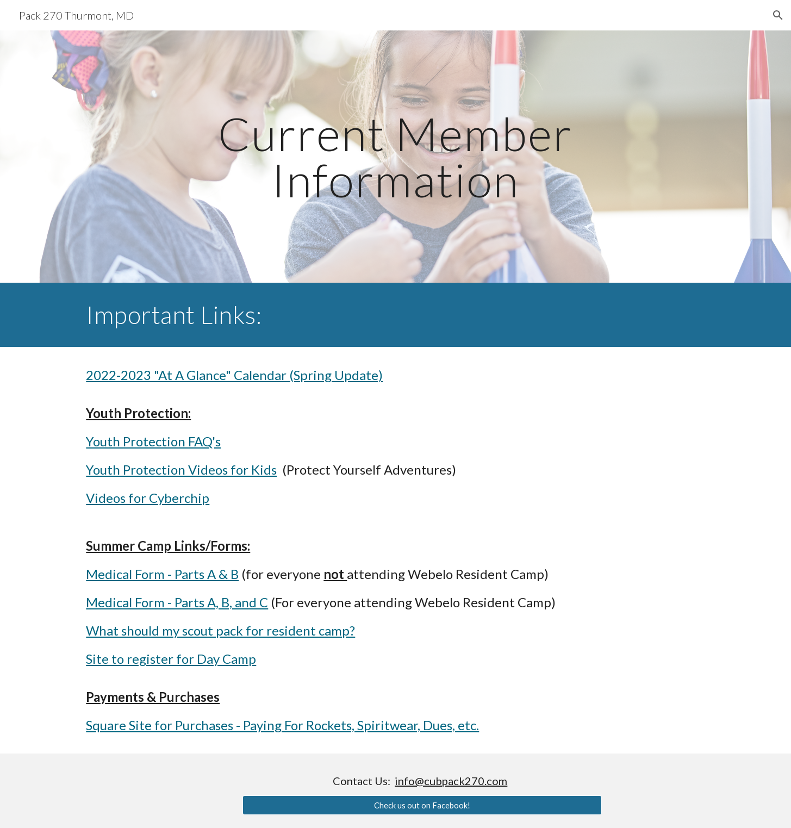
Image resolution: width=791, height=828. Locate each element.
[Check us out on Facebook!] (422, 805)
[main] (395, 157)
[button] (778, 15)
